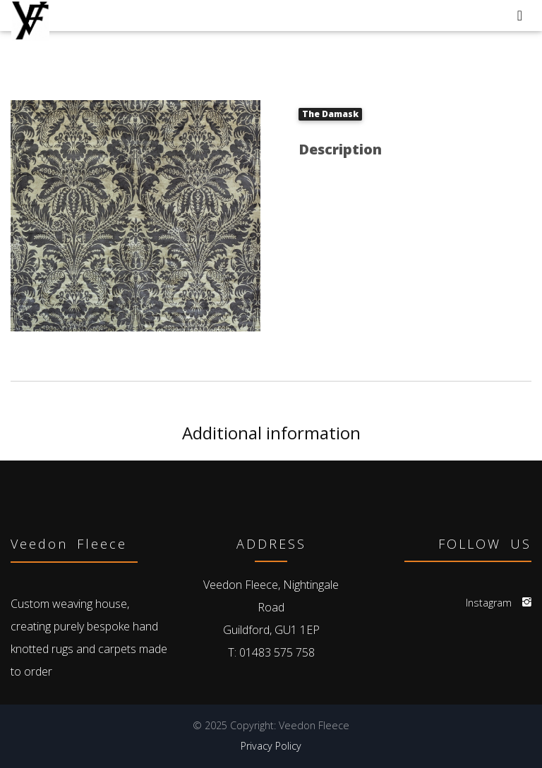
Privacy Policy (271, 745)
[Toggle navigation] (520, 15)
